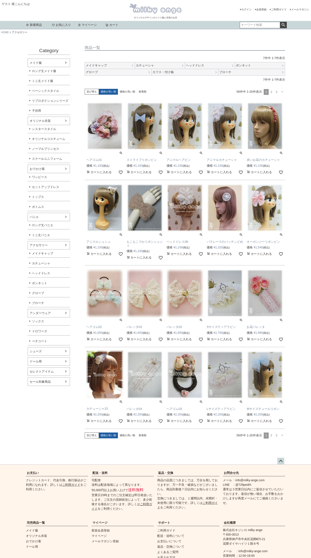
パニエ (34, 217)
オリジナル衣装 (40, 120)
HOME (5, 32)
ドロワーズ (39, 331)
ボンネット (39, 283)
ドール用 (36, 361)
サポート (164, 522)
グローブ (38, 293)
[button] (282, 92)
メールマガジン (300, 9)
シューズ (36, 351)
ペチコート (39, 341)
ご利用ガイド (279, 9)
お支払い (33, 473)
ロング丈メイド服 (44, 71)
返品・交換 (165, 473)
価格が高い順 (127, 91)
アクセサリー (39, 245)
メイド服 (36, 62)
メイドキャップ (42, 253)
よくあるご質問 (167, 552)
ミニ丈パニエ (41, 235)
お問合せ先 (231, 473)
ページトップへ (280, 461)
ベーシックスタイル (45, 90)
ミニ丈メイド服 (42, 81)
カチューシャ (41, 263)
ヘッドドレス (41, 273)
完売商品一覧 (36, 522)
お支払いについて (169, 541)
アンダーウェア (40, 313)
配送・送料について (170, 536)
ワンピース (39, 177)
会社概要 (230, 522)
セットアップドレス (45, 187)
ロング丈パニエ (42, 225)
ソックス (38, 321)
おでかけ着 (37, 169)
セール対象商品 (40, 381)
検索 (283, 25)
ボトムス (38, 206)
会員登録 (261, 9)
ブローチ (38, 303)
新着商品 (34, 25)
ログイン (246, 9)
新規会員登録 (101, 530)
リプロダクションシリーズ (50, 100)
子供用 (36, 110)
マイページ (87, 25)
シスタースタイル (44, 129)
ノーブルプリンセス (45, 148)
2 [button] (271, 92)
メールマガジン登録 (105, 541)
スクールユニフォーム (47, 158)
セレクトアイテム (42, 371)
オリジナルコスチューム (48, 139)
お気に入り (61, 25)
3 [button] (276, 92)
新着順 (142, 91)
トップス (38, 197)
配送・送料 (100, 473)
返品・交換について (170, 546)
